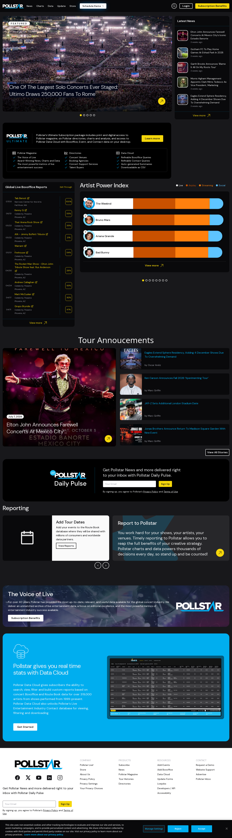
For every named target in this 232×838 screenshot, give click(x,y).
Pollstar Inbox (203, 778)
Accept (201, 828)
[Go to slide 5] (94, 115)
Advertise (201, 774)
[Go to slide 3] (87, 115)
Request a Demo (205, 764)
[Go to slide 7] (163, 280)
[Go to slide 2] (84, 115)
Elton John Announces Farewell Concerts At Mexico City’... (42, 428)
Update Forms (165, 778)
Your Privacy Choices (91, 788)
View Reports (66, 545)
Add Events (163, 764)
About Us (85, 774)
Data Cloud (163, 774)
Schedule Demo (93, 6)
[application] (154, 228)
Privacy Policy (150, 491)
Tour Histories (126, 778)
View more (202, 115)
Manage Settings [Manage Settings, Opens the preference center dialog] (154, 828)
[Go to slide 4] (91, 115)
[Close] (226, 828)
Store (83, 769)
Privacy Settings (89, 783)
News (121, 769)
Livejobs (161, 783)
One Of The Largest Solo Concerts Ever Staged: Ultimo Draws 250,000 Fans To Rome (63, 91)
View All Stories (217, 452)
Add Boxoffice (165, 769)
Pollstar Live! (86, 764)
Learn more (152, 138)
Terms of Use (171, 491)
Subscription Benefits (212, 6)
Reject (178, 828)
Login (186, 6)
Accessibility (164, 792)
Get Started (25, 727)
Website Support (205, 769)
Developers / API (166, 788)
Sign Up (165, 483)
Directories (125, 783)
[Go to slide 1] (81, 115)
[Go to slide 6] (160, 280)
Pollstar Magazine (128, 774)
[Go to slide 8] (166, 280)
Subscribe (124, 764)
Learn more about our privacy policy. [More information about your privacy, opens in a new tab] (43, 834)
